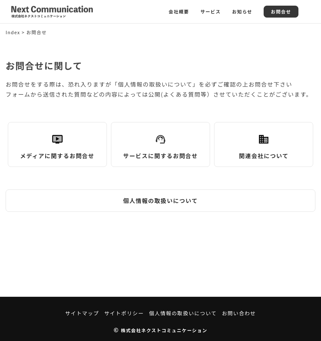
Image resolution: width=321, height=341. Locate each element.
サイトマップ (82, 313)
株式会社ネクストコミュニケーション (164, 330)
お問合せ (281, 11)
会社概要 (179, 11)
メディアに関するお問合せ (57, 144)
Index (13, 32)
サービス (210, 11)
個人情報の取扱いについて (160, 200)
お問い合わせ (239, 313)
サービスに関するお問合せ (160, 144)
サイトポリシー (124, 313)
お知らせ (242, 11)
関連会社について (263, 144)
